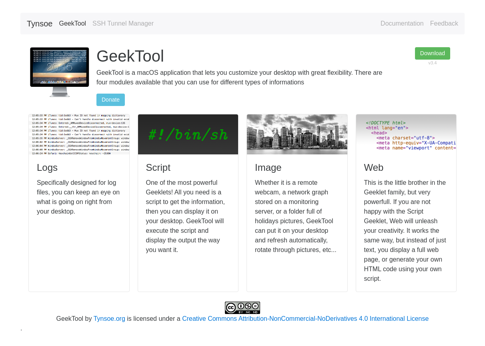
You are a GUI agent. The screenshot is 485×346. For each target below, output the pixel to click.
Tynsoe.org (109, 318)
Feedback (444, 23)
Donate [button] (111, 99)
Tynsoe (39, 23)
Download (432, 53)
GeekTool (72, 23)
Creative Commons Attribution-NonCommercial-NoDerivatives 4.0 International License (305, 318)
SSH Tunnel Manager (123, 23)
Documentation (402, 23)
